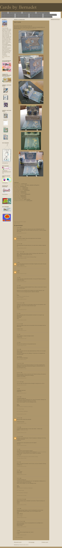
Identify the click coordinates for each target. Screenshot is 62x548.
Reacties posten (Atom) (24, 544)
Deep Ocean (16, 186)
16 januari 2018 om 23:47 (21, 281)
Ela (17, 262)
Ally (17, 530)
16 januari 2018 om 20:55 (21, 248)
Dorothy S (19, 372)
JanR (18, 277)
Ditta (18, 470)
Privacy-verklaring (47, 16)
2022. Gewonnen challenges (22, 14)
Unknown (19, 417)
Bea (4, 87)
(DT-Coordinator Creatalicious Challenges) (25, 406)
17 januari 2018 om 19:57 (21, 345)
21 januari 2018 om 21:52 (21, 432)
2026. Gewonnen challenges (15, 12)
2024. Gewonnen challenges (43, 12)
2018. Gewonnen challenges (22, 16)
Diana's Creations (20, 297)
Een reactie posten (19, 537)
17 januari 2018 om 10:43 (21, 330)
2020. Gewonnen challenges (50, 14)
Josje (18, 342)
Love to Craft (17, 195)
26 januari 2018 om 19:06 (21, 495)
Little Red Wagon (17, 198)
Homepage (4, 12)
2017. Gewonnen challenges (36, 16)
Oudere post (45, 542)
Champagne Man (32, 28)
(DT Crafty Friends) (20, 490)
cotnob (18, 427)
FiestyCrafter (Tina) (20, 499)
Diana (18, 285)
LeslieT (18, 508)
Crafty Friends (17, 192)
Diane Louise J (20, 251)
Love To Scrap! (19, 515)
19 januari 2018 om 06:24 (21, 393)
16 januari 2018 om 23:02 (21, 258)
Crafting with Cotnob (24, 429)
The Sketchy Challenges (19, 185)
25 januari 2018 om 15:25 (21, 466)
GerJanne (19, 243)
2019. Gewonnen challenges (8, 16)
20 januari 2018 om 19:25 (21, 423)
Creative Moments (17, 187)
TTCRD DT (19, 455)
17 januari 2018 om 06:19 (21, 299)
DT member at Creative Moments (23, 296)
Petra (18, 313)
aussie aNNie (19, 381)
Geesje (4, 134)
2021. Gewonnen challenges (36, 14)
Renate (18, 349)
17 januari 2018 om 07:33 (21, 309)
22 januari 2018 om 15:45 (21, 445)
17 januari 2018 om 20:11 (21, 359)
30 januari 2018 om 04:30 (21, 517)
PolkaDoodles (17, 191)
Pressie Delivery (24, 28)
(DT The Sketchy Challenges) (22, 411)
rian (17, 388)
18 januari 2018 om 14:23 (21, 368)
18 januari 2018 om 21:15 (21, 378)
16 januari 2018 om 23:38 (21, 266)
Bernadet (5, 26)
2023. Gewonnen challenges (8, 14)
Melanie (18, 396)
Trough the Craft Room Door (20, 200)
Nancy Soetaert (20, 302)
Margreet (5, 113)
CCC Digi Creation (18, 189)
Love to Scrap (17, 196)
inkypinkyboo (19, 363)
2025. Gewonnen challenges (29, 12)
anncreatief (19, 436)
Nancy (4, 127)
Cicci (18, 449)
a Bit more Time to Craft (19, 194)
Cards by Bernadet (18, 7)
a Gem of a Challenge (18, 199)
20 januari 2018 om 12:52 (21, 414)
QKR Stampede (17, 183)
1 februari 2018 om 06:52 (21, 526)
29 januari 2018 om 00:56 (21, 504)
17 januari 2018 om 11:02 (21, 338)
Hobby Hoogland (20, 521)
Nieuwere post (17, 542)
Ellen (18, 334)
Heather (18, 227)
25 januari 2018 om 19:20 (21, 474)
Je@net (18, 236)
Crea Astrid (19, 323)
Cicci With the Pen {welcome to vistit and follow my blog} (27, 456)
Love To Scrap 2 (20, 514)
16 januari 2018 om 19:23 (21, 233)
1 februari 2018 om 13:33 (21, 534)
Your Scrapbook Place (18, 190)
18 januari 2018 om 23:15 (21, 384)
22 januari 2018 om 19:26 (21, 458)
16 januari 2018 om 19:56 (21, 239)
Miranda (5, 120)
